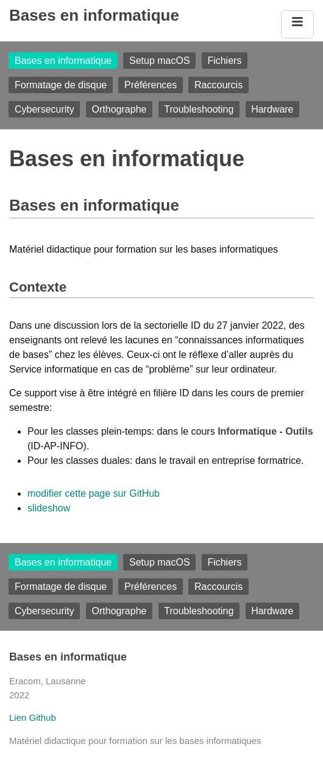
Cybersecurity (44, 109)
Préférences (150, 85)
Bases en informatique (94, 15)
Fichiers (224, 60)
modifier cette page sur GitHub (93, 493)
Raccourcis (218, 85)
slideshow (48, 508)
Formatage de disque (61, 85)
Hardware (272, 109)
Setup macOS (159, 60)
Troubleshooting (198, 109)
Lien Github (32, 717)
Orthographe (119, 109)
